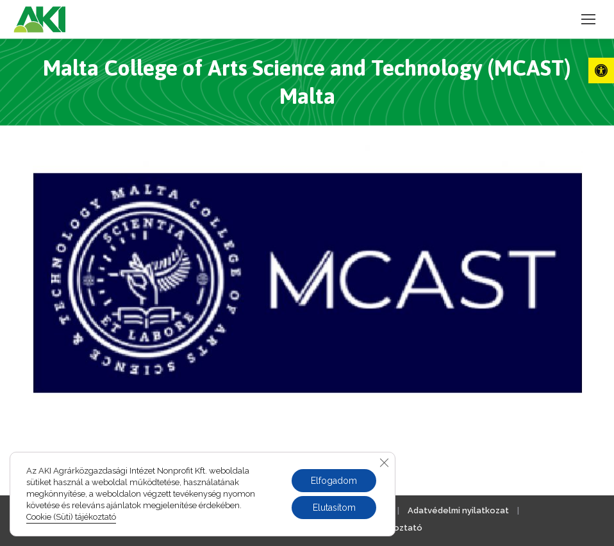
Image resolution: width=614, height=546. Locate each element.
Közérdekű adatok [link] (351, 510)
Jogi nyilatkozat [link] (261, 510)
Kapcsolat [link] (189, 510)
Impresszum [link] (125, 510)
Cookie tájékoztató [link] (381, 528)
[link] (601, 70)
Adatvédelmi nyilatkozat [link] (458, 510)
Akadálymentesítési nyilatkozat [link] (256, 528)
